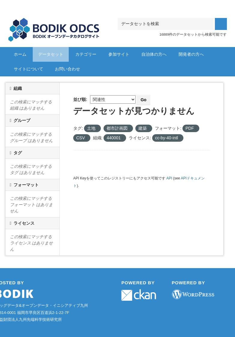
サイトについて (28, 69)
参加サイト (118, 54)
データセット (50, 54)
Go (143, 99)
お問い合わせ (67, 69)
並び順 (79, 99)
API (169, 178)
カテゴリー (85, 54)
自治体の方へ (154, 54)
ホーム (20, 54)
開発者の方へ (191, 54)
